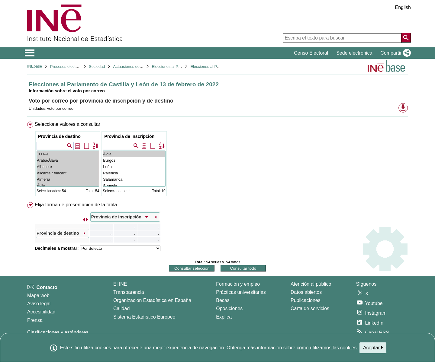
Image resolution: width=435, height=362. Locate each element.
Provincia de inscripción (129, 136)
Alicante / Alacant (68, 173)
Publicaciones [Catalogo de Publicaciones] (306, 300)
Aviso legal (38, 303)
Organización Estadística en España (152, 300)
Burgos (134, 160)
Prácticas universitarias (241, 292)
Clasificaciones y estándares (58, 332)
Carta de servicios (310, 308)
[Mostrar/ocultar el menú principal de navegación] (29, 53)
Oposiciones (229, 308)
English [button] (403, 7)
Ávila (68, 186)
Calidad (121, 308)
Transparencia (128, 292)
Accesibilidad (41, 311)
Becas (222, 300)
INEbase (34, 66)
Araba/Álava (68, 160)
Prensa (35, 320)
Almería (68, 179)
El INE (120, 284)
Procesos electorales (68, 66)
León (134, 167)
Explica (224, 316)
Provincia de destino (59, 136)
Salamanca (134, 179)
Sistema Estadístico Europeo (144, 316)
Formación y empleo (238, 284)
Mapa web (38, 295)
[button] (394, 53)
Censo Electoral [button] (311, 53)
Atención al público (311, 284)
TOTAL (68, 154)
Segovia (134, 186)
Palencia (134, 173)
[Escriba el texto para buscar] (342, 38)
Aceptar (373, 347)
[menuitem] (217, 160)
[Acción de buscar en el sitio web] (406, 38)
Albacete (68, 167)
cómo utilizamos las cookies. (327, 347)
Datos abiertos (306, 292)
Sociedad (97, 66)
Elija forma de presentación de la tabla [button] (76, 204)
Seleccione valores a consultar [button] (67, 124)
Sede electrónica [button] (354, 53)
